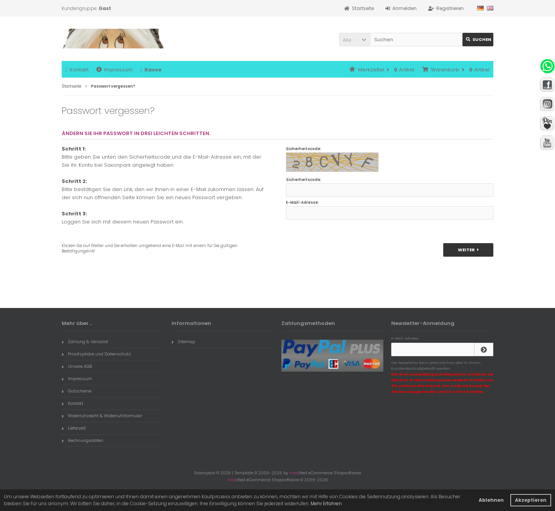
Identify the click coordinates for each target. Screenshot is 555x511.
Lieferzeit (74, 428)
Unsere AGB (77, 366)
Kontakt (77, 69)
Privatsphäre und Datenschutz (96, 354)
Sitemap (183, 341)
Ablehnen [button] (491, 500)
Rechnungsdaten (82, 440)
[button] (354, 39)
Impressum (114, 69)
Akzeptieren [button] (531, 500)
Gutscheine (76, 391)
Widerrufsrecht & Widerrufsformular (102, 416)
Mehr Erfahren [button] (326, 503)
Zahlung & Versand (85, 341)
